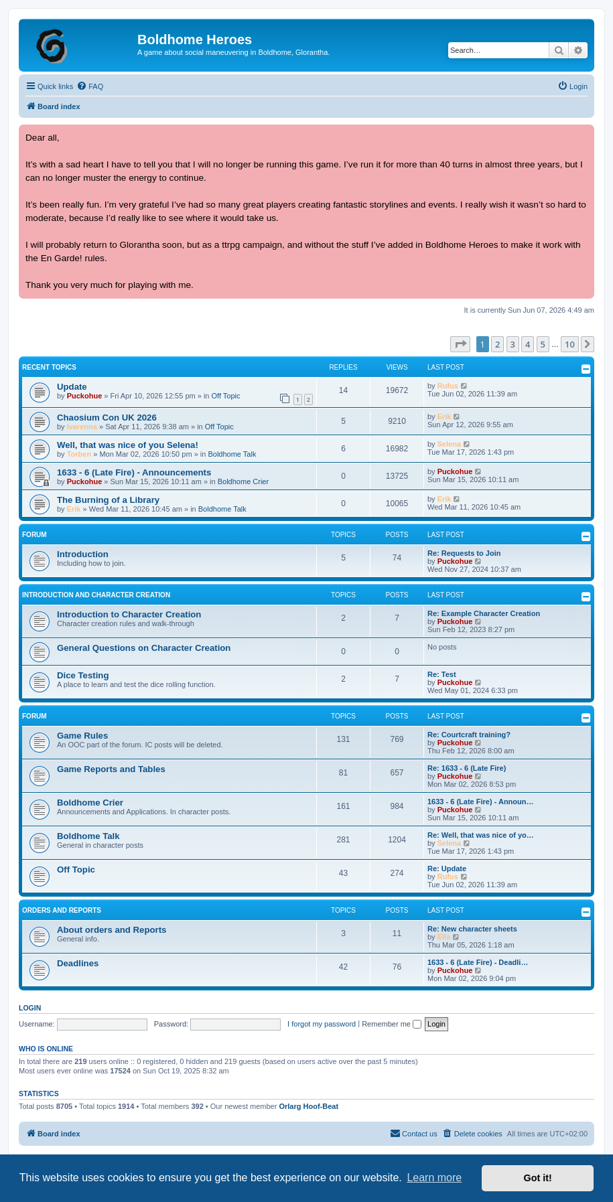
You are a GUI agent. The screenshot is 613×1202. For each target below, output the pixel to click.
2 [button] (497, 344)
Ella (444, 937)
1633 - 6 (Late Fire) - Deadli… (477, 962)
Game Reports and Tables (111, 769)
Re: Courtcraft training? (468, 735)
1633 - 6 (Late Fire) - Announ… (480, 802)
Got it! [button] (538, 1178)
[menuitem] (89, 86)
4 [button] (527, 344)
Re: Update (446, 869)
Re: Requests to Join (463, 553)
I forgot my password (321, 1024)
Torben (79, 454)
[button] (460, 344)
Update (72, 387)
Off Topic (226, 396)
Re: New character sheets (472, 929)
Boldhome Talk (232, 454)
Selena (449, 444)
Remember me (391, 1024)
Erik (444, 416)
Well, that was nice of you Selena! (127, 445)
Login (30, 1008)
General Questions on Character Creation (143, 648)
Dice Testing (83, 675)
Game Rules (82, 736)
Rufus (447, 386)
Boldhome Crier (243, 481)
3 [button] (512, 344)
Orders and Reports (61, 910)
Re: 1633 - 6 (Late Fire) (466, 768)
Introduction (83, 554)
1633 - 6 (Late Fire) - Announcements (134, 472)
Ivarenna (82, 427)
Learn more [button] (434, 1177)
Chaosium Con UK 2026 (107, 417)
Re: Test (441, 674)
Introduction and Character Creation (96, 595)
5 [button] (543, 344)
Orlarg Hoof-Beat (308, 1106)
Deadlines (77, 963)
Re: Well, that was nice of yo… (480, 835)
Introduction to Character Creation (129, 614)
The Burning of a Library (108, 500)
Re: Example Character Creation (483, 613)
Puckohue (85, 396)
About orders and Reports (111, 930)
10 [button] (570, 344)
